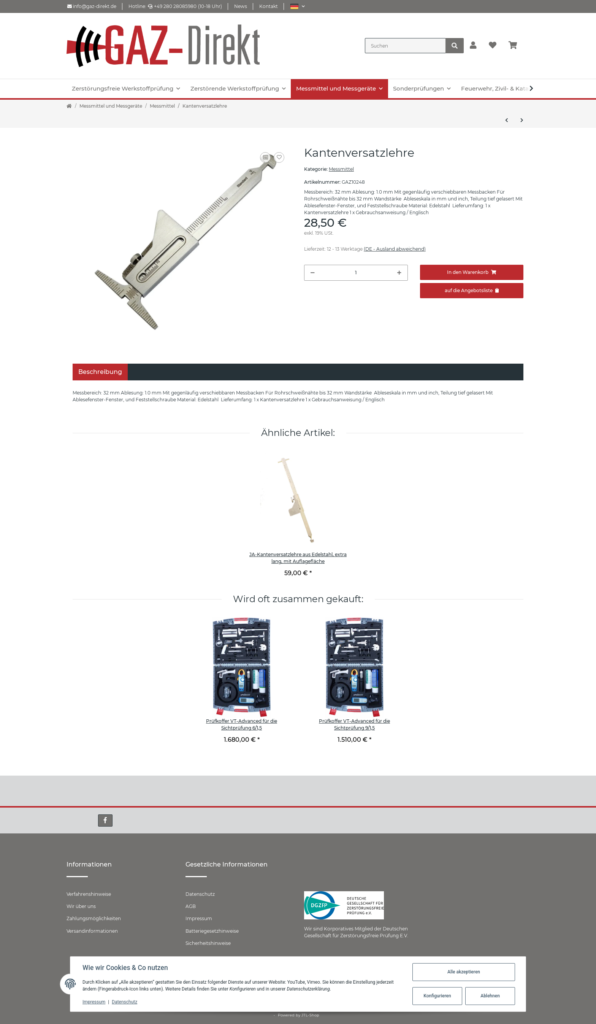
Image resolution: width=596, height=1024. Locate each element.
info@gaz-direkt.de (91, 6)
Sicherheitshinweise (208, 943)
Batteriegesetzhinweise (212, 931)
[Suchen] (405, 45)
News (240, 6)
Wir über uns (81, 906)
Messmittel (341, 169)
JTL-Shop (310, 1015)
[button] (297, 6)
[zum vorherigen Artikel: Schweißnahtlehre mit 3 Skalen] (506, 120)
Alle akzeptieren (463, 972)
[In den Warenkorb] (472, 272)
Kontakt (268, 6)
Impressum (198, 918)
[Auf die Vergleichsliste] (265, 157)
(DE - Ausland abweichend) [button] (395, 249)
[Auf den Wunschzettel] (279, 157)
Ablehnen (490, 996)
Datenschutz (200, 894)
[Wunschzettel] (492, 45)
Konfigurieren (437, 996)
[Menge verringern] (312, 272)
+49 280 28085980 (172, 6)
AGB (190, 906)
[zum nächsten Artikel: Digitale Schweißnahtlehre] (521, 120)
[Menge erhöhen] (399, 272)
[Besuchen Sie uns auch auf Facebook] (105, 820)
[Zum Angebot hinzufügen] (472, 290)
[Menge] (356, 272)
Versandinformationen (92, 931)
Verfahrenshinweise (89, 894)
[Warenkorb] (515, 45)
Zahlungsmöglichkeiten (94, 918)
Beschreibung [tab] (100, 371)
